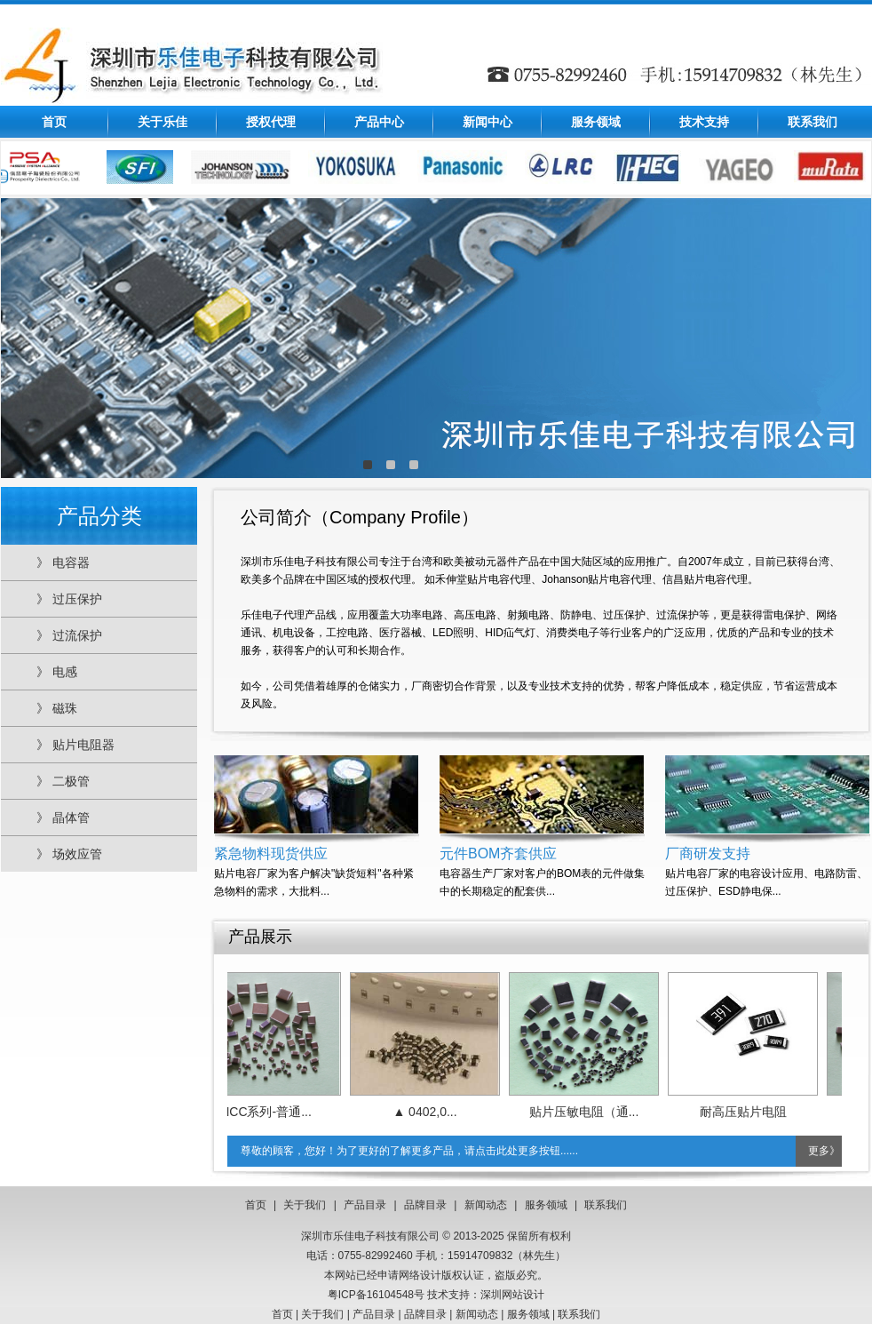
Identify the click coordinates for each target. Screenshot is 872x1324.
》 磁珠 (56, 708)
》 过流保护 (69, 635)
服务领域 (596, 122)
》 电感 (56, 672)
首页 (54, 122)
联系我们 (812, 122)
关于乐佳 (162, 122)
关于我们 (304, 1205)
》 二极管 (63, 781)
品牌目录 (425, 1205)
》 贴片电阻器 (75, 745)
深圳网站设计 (512, 1294)
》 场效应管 (69, 854)
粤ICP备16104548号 (376, 1294)
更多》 (824, 1151)
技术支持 (704, 122)
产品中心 (379, 122)
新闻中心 (487, 122)
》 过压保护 (69, 599)
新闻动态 (485, 1205)
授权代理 (271, 122)
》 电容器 (63, 562)
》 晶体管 (63, 817)
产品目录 (365, 1205)
